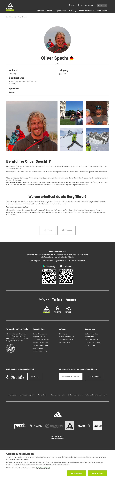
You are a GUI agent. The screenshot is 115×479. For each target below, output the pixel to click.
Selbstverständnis (91, 334)
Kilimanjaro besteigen (66, 337)
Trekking (72, 10)
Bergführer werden (91, 340)
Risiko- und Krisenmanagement (96, 395)
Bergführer (9, 17)
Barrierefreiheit (43, 395)
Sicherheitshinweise (75, 395)
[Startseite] (10, 7)
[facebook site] (71, 301)
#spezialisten (102, 10)
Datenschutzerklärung (43, 467)
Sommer (40, 10)
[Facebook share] (48, 230)
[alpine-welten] (47, 313)
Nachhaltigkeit (90, 337)
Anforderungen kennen (41, 340)
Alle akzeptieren (97, 473)
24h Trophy (63, 334)
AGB (63, 395)
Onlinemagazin (38, 348)
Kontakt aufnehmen (40, 351)
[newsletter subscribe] (94, 376)
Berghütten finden (39, 337)
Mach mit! (34, 376)
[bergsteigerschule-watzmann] (68, 313)
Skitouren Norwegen (66, 340)
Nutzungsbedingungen (27, 395)
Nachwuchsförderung (93, 342)
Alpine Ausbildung (86, 10)
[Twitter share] (66, 230)
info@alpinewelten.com (14, 341)
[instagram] (44, 301)
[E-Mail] (70, 376)
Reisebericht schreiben (40, 342)
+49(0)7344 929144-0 (17, 336)
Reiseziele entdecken (40, 334)
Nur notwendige (76, 473)
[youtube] (57, 301)
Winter (49, 10)
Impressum (12, 395)
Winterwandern (64, 342)
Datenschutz (55, 395)
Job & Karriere (90, 345)
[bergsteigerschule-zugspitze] (57, 313)
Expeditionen (61, 10)
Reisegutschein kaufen (41, 345)
